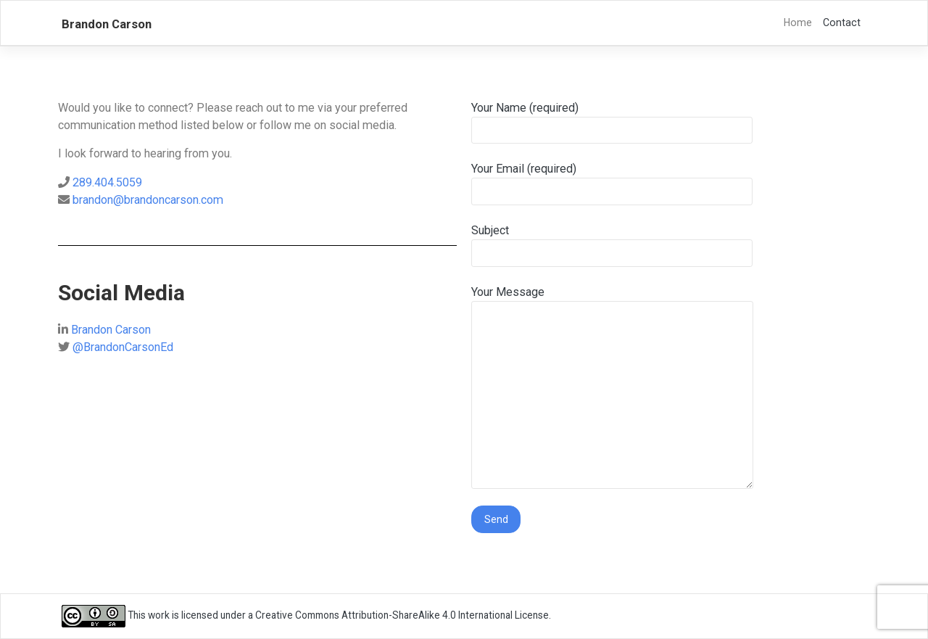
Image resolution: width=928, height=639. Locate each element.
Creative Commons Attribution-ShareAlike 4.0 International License (402, 615)
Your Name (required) (612, 122)
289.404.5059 (107, 182)
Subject (612, 245)
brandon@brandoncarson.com (147, 200)
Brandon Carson (107, 24)
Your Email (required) (612, 183)
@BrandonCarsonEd (122, 347)
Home (798, 22)
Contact (842, 22)
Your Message (612, 387)
